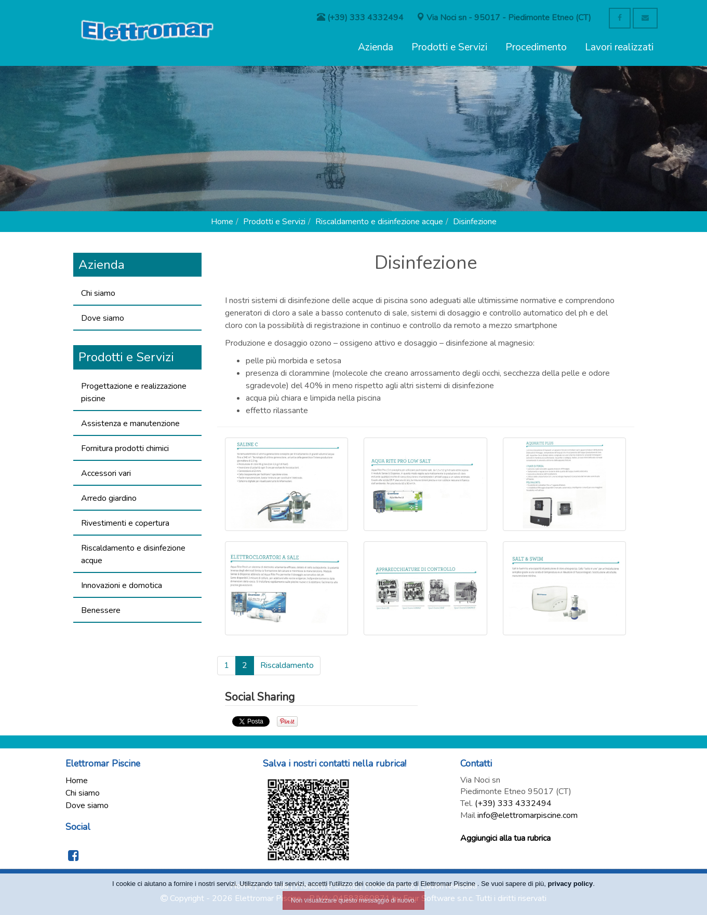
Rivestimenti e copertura (125, 523)
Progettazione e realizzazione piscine (133, 392)
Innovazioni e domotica (121, 585)
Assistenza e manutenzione (130, 423)
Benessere (101, 610)
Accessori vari (106, 473)
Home (222, 221)
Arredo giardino (109, 498)
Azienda (375, 47)
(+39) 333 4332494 (513, 803)
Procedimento (536, 47)
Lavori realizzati (619, 47)
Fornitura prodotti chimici (125, 448)
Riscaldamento (287, 665)
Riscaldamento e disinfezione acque (379, 221)
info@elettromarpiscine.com (527, 815)
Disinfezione (475, 221)
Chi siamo (98, 293)
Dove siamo (102, 318)
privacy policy (570, 883)
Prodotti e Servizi (449, 47)
